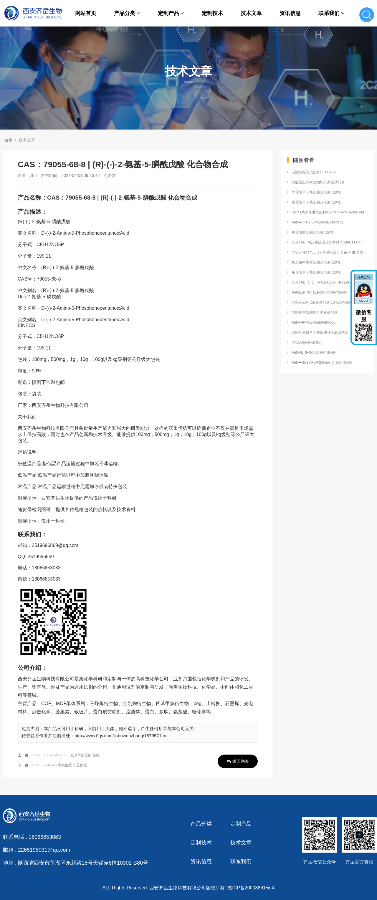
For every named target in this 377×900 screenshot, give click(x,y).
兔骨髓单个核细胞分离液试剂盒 (316, 272)
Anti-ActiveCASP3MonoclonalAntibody (322, 362)
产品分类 (127, 13)
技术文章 (251, 13)
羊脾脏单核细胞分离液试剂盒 (315, 312)
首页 (8, 139)
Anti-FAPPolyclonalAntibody (313, 322)
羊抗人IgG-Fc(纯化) (307, 342)
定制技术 (212, 13)
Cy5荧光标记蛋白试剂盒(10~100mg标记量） (327, 302)
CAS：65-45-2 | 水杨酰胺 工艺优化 (59, 765)
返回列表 (238, 761)
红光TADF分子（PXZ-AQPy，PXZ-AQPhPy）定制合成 (330, 282)
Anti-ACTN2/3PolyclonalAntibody (317, 222)
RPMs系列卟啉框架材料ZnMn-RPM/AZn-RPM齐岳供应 (330, 212)
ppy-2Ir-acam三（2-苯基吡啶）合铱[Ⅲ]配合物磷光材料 (330, 252)
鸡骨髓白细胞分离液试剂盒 (313, 232)
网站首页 (85, 13)
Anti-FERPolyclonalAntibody (314, 352)
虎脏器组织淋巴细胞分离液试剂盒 (318, 182)
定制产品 (171, 13)
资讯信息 (290, 13)
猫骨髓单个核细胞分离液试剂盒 (316, 202)
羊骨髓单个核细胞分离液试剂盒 (316, 192)
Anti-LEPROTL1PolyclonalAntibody (319, 292)
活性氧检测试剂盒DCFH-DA (314, 172)
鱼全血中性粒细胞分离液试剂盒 (316, 262)
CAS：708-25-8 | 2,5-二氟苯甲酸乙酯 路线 (66, 755)
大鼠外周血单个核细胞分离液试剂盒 (320, 332)
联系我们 (331, 13)
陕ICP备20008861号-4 (251, 887)
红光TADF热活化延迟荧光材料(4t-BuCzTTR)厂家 (330, 242)
